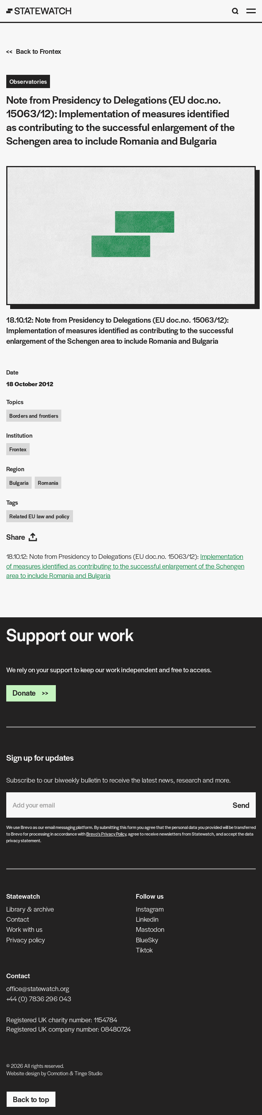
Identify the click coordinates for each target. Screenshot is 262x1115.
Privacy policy (25, 939)
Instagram (150, 909)
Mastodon (150, 929)
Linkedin (147, 919)
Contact (17, 919)
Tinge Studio (88, 1073)
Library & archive (30, 909)
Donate (31, 692)
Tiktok (144, 949)
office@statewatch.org (37, 988)
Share (21, 537)
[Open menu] (251, 11)
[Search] (235, 11)
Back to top (31, 1099)
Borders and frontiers (33, 415)
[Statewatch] (38, 10)
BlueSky (147, 939)
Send (241, 805)
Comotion (57, 1073)
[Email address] (116, 805)
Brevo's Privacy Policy (106, 834)
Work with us (24, 929)
